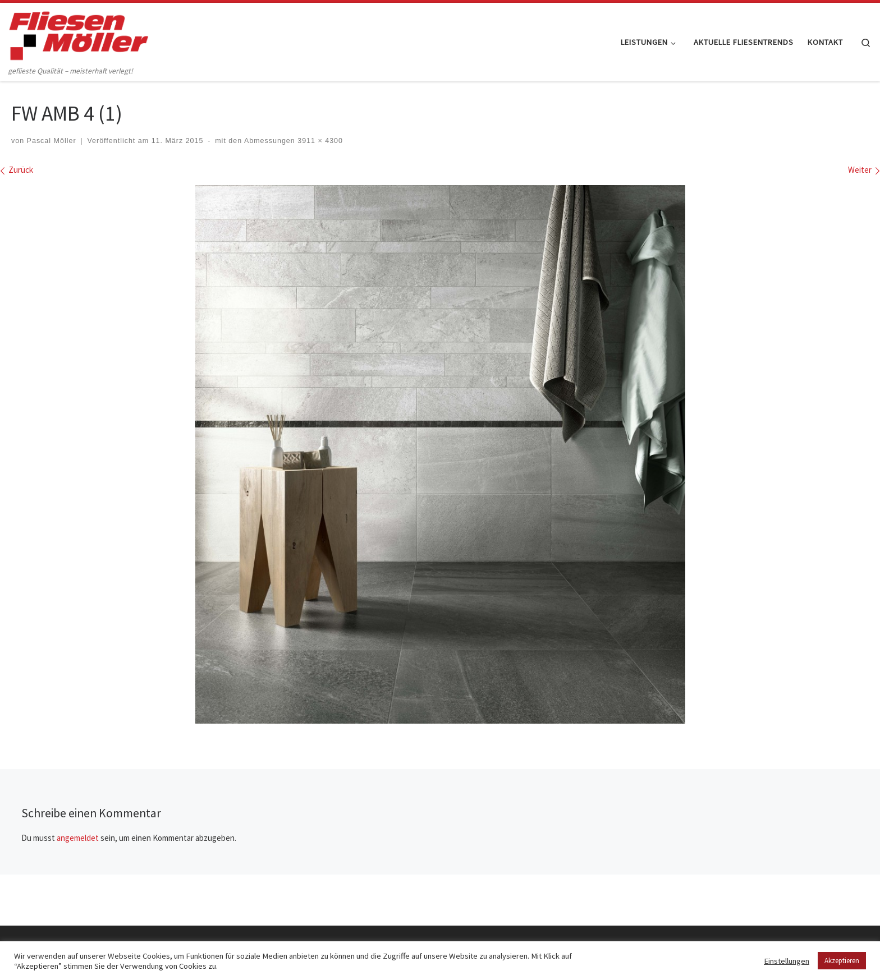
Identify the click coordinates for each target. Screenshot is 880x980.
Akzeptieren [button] (841, 960)
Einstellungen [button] (786, 961)
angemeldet (78, 837)
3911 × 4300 (319, 141)
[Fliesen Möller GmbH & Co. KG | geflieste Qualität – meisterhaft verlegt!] (78, 33)
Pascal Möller (51, 141)
